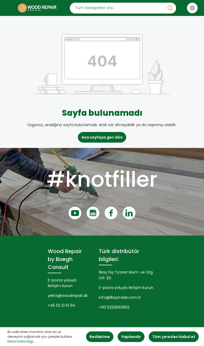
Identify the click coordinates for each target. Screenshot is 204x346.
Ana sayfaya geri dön (102, 137)
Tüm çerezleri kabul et (173, 336)
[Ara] (170, 8)
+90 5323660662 (114, 307)
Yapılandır (131, 336)
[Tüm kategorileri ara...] (117, 8)
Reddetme (100, 336)
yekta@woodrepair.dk (68, 295)
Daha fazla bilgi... (21, 341)
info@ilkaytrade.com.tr (120, 297)
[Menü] (192, 8)
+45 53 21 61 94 (61, 305)
